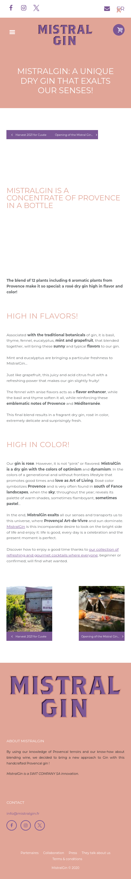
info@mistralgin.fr (22, 813)
